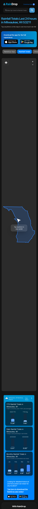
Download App (29, 4)
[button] (11, 42)
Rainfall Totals (24, 52)
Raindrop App (9, 52)
